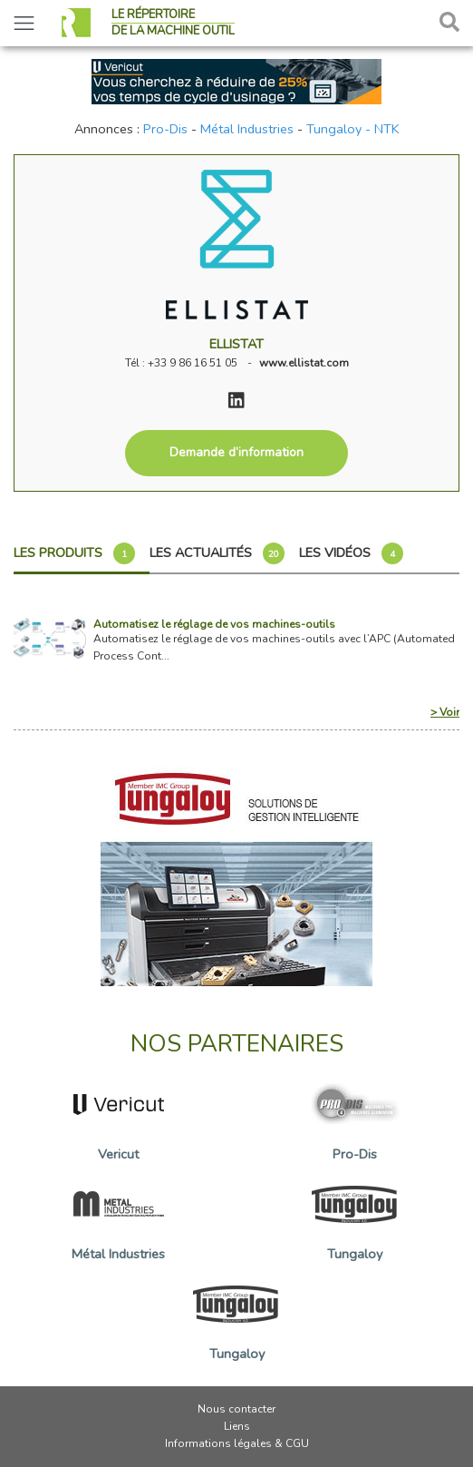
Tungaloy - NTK (353, 129)
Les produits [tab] (74, 553)
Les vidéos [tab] (351, 553)
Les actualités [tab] (217, 553)
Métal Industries (247, 129)
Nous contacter (236, 1409)
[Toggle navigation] (24, 23)
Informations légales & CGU (237, 1443)
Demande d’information (236, 452)
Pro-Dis (165, 129)
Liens (237, 1426)
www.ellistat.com (304, 363)
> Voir (444, 712)
